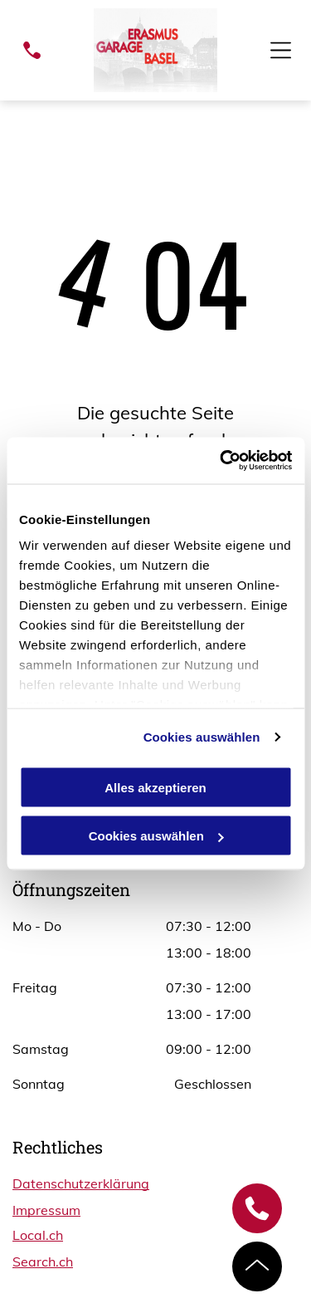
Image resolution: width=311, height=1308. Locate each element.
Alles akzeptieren (155, 787)
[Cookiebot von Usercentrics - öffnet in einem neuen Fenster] (221, 461)
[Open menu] (280, 50)
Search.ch (42, 1261)
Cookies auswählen (201, 737)
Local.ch (37, 1235)
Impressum (46, 1210)
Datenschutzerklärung (80, 1183)
